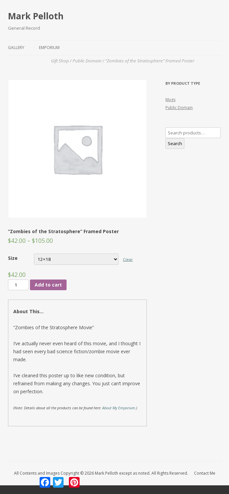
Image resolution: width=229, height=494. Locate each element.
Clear (128, 259)
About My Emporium (118, 407)
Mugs (170, 99)
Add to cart (48, 285)
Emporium (49, 47)
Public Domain (179, 107)
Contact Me (204, 473)
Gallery (16, 47)
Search (175, 143)
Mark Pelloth (36, 16)
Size (13, 258)
